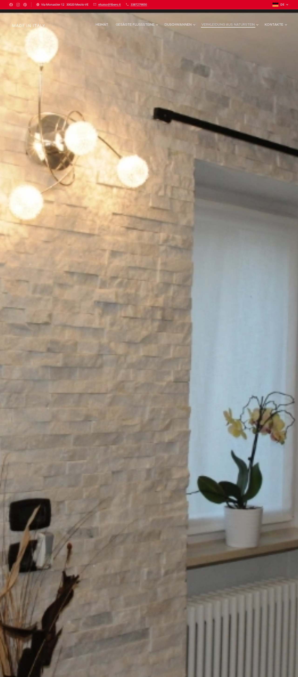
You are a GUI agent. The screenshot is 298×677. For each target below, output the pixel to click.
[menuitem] (101, 24)
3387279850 (139, 4)
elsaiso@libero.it (109, 4)
